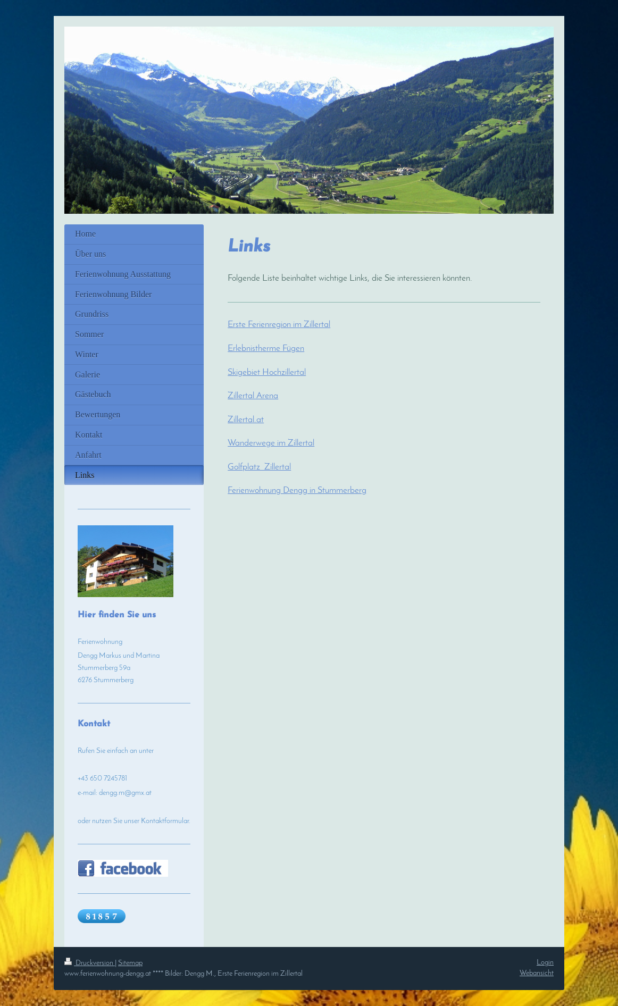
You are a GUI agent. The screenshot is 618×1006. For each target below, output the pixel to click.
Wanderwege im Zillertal (271, 443)
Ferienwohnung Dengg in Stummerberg (297, 491)
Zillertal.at (246, 420)
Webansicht (537, 973)
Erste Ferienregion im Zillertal (279, 325)
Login (545, 963)
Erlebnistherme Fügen (266, 349)
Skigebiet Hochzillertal (267, 372)
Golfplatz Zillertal (259, 467)
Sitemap (130, 963)
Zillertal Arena (253, 396)
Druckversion (89, 963)
